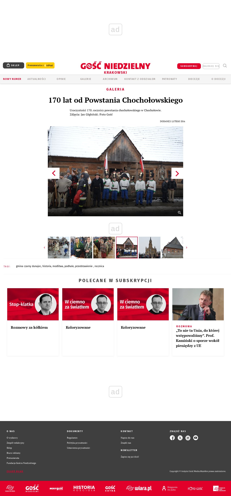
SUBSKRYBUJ (188, 66)
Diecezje (194, 79)
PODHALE (69, 266)
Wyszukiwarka (224, 65)
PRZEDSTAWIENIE (84, 266)
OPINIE (61, 79)
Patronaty (169, 79)
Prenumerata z (40, 65)
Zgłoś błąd (15, 471)
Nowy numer (12, 79)
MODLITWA (58, 266)
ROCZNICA (99, 266)
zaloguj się (211, 66)
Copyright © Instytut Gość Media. (185, 471)
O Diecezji (219, 79)
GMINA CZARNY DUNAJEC (28, 266)
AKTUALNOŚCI (36, 79)
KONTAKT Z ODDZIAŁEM (140, 79)
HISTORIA (46, 266)
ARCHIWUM (110, 79)
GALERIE (85, 79)
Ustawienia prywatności (78, 447)
